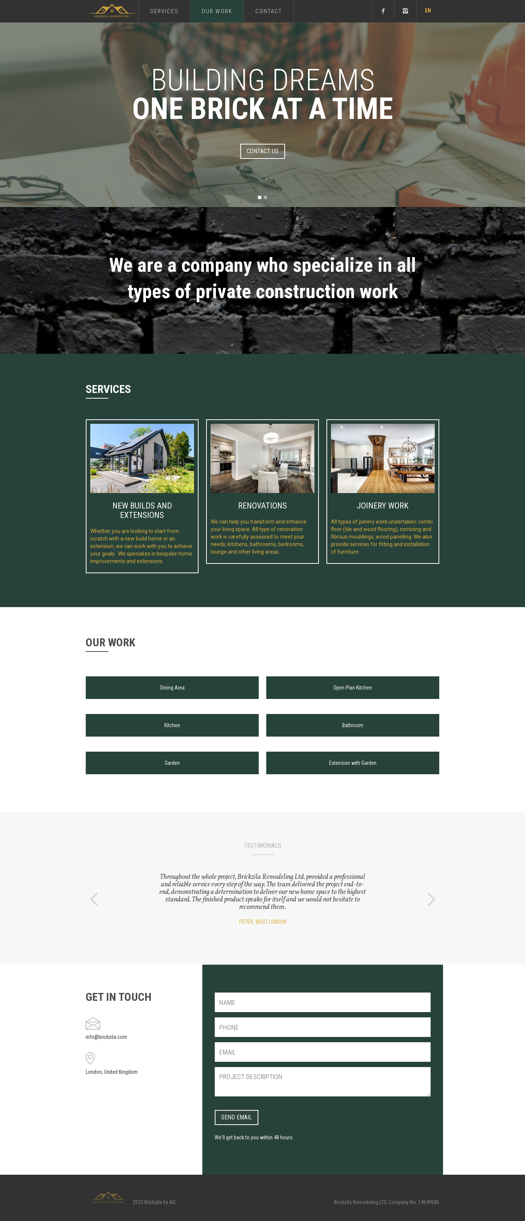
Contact (268, 11)
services (164, 11)
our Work (217, 11)
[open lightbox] (172, 684)
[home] (112, 11)
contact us (263, 151)
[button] (428, 11)
